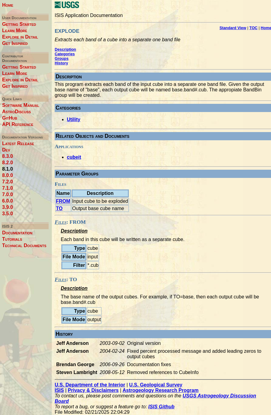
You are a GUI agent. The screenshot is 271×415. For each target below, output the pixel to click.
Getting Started (19, 24)
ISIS (59, 390)
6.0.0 (7, 200)
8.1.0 (7, 169)
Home (7, 5)
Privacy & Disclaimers (93, 390)
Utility (73, 119)
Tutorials (12, 239)
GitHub (9, 118)
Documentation (17, 232)
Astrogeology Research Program (161, 390)
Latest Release (18, 143)
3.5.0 (7, 213)
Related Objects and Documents (92, 136)
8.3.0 (7, 156)
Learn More (14, 30)
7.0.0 (7, 194)
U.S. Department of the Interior (90, 384)
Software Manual (20, 105)
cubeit (74, 157)
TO (59, 208)
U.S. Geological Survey (155, 384)
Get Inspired (15, 43)
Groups (62, 58)
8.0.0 (7, 175)
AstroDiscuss (16, 111)
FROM (63, 201)
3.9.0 (7, 207)
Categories (65, 54)
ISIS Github (161, 406)
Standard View (232, 28)
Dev (6, 149)
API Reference (17, 124)
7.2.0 (7, 181)
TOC (253, 28)
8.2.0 (7, 162)
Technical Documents (24, 245)
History (61, 63)
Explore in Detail (20, 36)
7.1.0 (7, 188)
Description (65, 49)
